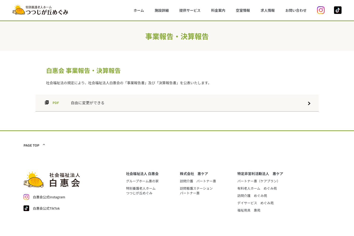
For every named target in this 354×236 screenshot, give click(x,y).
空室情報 (243, 10)
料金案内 (218, 10)
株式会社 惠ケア (194, 173)
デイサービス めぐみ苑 (255, 202)
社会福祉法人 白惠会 (142, 173)
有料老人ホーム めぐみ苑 (257, 188)
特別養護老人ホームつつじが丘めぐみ (141, 190)
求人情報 (268, 10)
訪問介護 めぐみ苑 (252, 195)
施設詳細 (162, 10)
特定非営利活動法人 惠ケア (260, 173)
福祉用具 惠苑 (248, 210)
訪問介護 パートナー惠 (198, 181)
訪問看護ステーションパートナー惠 (196, 190)
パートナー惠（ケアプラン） (258, 181)
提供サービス (190, 10)
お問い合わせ (295, 10)
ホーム (139, 10)
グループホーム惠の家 (142, 181)
